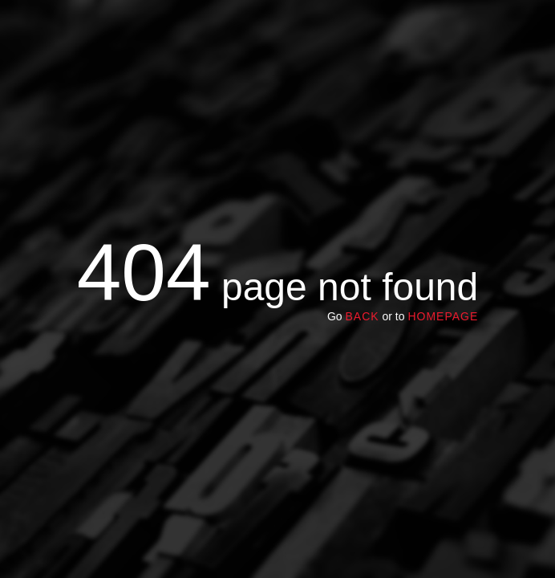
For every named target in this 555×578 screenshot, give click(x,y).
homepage (442, 316)
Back (362, 316)
